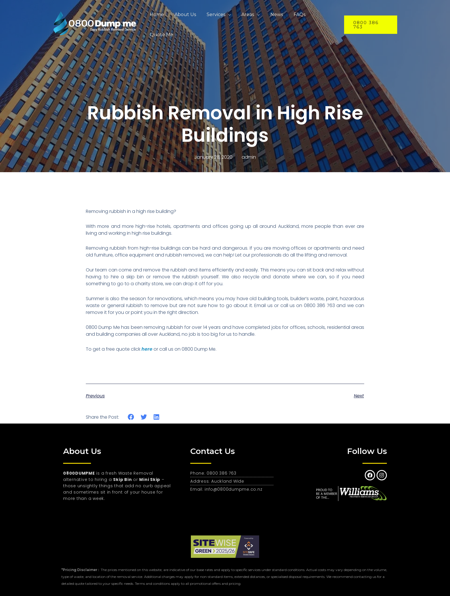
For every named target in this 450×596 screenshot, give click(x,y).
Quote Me (320, 19)
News (272, 19)
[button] (131, 417)
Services (214, 19)
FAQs (293, 19)
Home (158, 19)
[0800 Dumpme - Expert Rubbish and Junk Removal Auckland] (96, 18)
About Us (184, 19)
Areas (244, 19)
